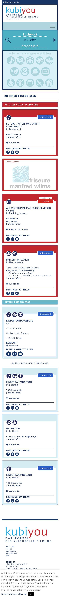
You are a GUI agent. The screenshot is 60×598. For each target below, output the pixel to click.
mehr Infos (13, 392)
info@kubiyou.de (11, 2)
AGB (7, 555)
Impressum (11, 551)
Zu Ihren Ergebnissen (20, 96)
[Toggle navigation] (52, 26)
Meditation (13, 428)
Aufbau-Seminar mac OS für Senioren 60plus (28, 209)
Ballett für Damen (17, 259)
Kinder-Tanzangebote (19, 382)
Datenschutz (11, 553)
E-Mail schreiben (18, 229)
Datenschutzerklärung (13, 594)
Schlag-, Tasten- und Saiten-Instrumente (23, 125)
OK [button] (30, 594)
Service (9, 549)
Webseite (14, 345)
